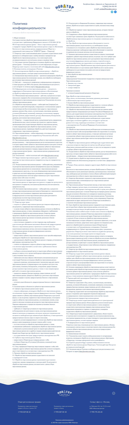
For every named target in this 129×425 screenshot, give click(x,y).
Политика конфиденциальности (65, 420)
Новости (23, 8)
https (46, 155)
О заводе (15, 8)
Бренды (30, 8)
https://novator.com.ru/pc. (87, 351)
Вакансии (39, 8)
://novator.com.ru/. (53, 155)
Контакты (47, 8)
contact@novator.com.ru (108, 9)
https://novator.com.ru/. (52, 67)
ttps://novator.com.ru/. (20, 138)
